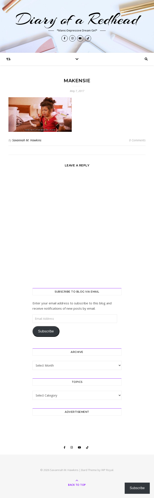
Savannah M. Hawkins (26, 140)
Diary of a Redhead (77, 19)
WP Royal (107, 470)
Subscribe (46, 331)
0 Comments (137, 140)
